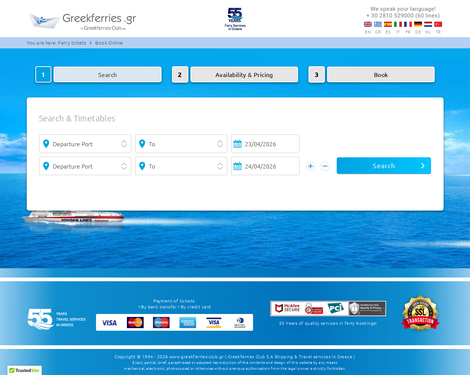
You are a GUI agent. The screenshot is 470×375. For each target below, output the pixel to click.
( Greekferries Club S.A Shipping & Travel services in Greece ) (290, 356)
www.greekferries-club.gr (196, 356)
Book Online (109, 42)
